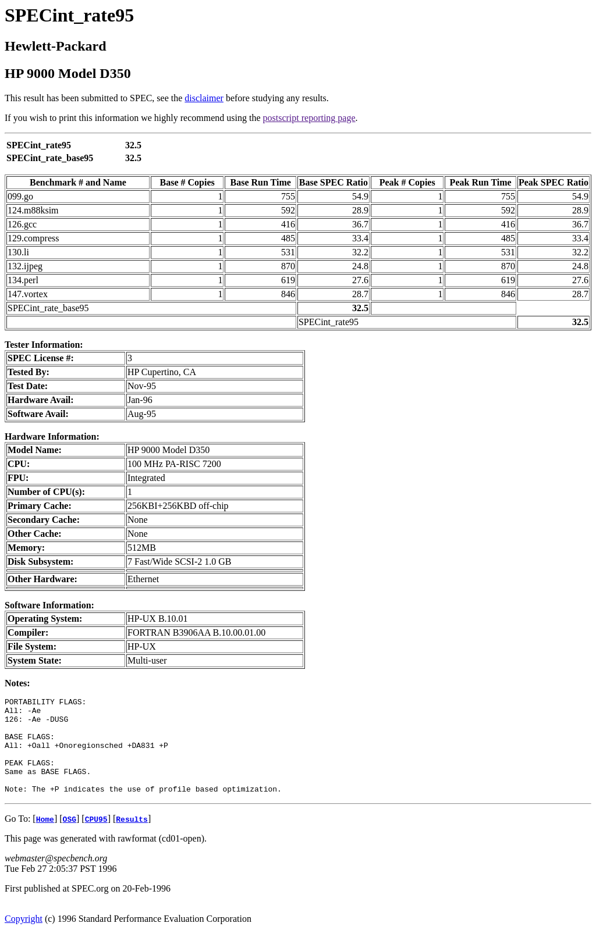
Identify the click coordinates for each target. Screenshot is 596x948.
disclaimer (204, 98)
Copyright (23, 938)
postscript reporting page (309, 118)
